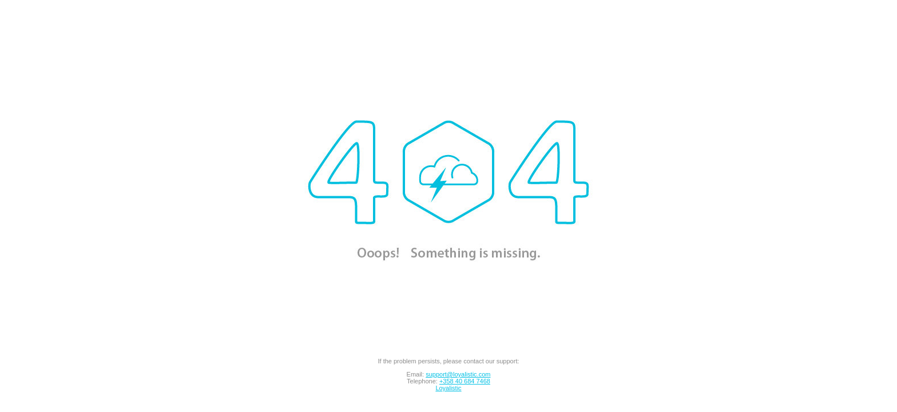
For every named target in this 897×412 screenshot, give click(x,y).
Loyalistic (448, 388)
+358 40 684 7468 (464, 381)
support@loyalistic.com (458, 374)
